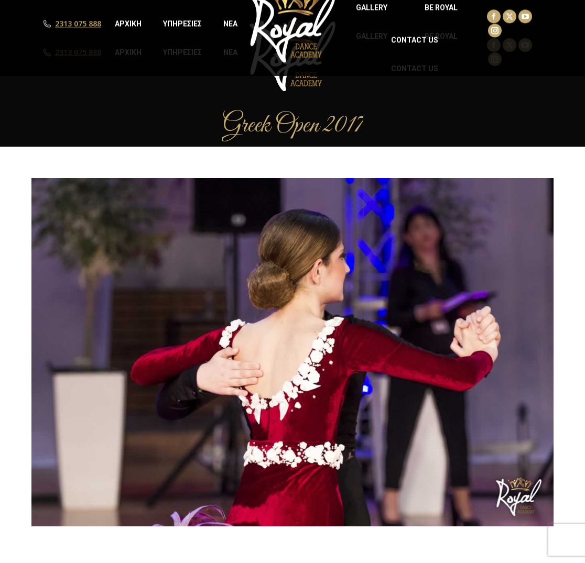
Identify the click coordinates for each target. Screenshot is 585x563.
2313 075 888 (78, 52)
